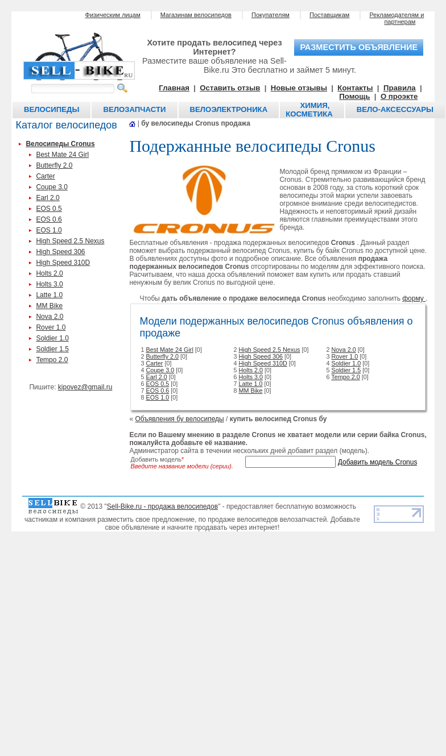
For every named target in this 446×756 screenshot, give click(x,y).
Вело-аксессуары (395, 109)
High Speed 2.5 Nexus (70, 241)
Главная (174, 88)
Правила (399, 88)
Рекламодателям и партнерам (396, 18)
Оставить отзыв (230, 88)
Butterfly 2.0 (54, 165)
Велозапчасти (134, 109)
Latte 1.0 (49, 295)
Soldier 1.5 (52, 349)
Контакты (355, 88)
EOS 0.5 (48, 209)
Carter (45, 176)
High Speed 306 (60, 252)
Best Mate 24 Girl (62, 155)
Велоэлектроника (229, 109)
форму (414, 298)
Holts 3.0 (49, 284)
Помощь (354, 96)
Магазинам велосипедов (196, 14)
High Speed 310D (63, 263)
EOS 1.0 (48, 230)
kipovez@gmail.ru (85, 387)
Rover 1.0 (50, 327)
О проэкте (399, 96)
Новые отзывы (299, 88)
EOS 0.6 (48, 219)
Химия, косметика (309, 109)
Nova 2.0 (49, 317)
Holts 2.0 (49, 273)
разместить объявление (359, 47)
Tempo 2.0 (52, 360)
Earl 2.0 (47, 198)
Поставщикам (329, 14)
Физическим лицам (113, 14)
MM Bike (49, 306)
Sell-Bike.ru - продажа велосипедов (162, 506)
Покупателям (270, 14)
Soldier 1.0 (52, 338)
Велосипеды (51, 109)
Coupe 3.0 (51, 187)
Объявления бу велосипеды (179, 419)
